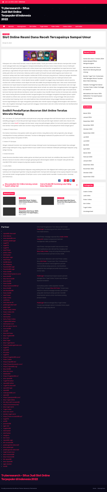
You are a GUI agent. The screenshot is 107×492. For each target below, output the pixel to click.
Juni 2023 (86, 141)
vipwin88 (6, 350)
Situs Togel (6, 340)
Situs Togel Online (9, 400)
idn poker (6, 352)
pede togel (6, 307)
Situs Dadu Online (42, 251)
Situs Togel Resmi (8, 343)
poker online (7, 253)
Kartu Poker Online (9, 319)
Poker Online (55, 26)
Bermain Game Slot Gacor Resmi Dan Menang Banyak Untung (66, 201)
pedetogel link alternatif (11, 445)
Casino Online (67, 26)
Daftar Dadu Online (9, 310)
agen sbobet (7, 464)
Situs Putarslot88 (8, 454)
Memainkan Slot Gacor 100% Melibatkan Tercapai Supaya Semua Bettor (28, 212)
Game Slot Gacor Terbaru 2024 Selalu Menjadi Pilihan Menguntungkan (28, 201)
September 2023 (88, 133)
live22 (16, 123)
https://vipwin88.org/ (10, 367)
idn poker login (8, 257)
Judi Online (78, 26)
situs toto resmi (8, 412)
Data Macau (7, 236)
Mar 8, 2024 (61, 204)
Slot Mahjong (7, 264)
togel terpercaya (9, 452)
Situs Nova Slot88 (8, 279)
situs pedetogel (8, 447)
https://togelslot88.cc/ (10, 376)
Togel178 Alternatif (9, 386)
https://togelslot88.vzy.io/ (11, 357)
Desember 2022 (88, 165)
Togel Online (44, 26)
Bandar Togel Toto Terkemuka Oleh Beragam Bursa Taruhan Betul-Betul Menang (93, 78)
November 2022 (88, 169)
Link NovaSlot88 (8, 291)
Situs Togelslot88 (8, 336)
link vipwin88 (7, 459)
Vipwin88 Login (8, 440)
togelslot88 (7, 428)
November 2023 (88, 125)
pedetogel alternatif (10, 305)
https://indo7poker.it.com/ (12, 274)
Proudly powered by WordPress (10, 488)
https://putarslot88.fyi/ (11, 286)
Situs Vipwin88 (7, 462)
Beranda (11, 26)
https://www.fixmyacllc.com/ (12, 364)
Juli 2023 (86, 137)
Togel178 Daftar (8, 381)
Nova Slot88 (7, 276)
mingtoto (6, 435)
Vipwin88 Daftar (8, 383)
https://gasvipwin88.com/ (11, 397)
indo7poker (7, 255)
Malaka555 (6, 374)
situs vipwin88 (7, 378)
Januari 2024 (87, 117)
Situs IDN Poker (8, 333)
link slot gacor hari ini (10, 326)
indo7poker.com (8, 324)
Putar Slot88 (7, 272)
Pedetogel (40, 229)
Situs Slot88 (7, 369)
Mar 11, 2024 (22, 204)
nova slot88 (7, 329)
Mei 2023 (86, 145)
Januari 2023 (87, 161)
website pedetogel (9, 241)
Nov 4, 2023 (22, 214)
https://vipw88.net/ (9, 362)
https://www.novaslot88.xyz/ (12, 416)
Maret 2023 (87, 153)
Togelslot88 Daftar (9, 321)
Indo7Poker (7, 250)
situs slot (6, 338)
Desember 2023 (88, 121)
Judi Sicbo (6, 300)
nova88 (5, 331)
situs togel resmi (8, 407)
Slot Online (33, 26)
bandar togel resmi (9, 414)
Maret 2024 (87, 113)
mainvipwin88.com (9, 393)
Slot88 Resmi (7, 262)
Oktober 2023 (87, 129)
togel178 (6, 243)
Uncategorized (88, 211)
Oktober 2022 (87, 173)
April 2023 (86, 149)
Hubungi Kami (21, 26)
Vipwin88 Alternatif (9, 234)
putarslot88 (7, 424)
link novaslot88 (8, 443)
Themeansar (33, 488)
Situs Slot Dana (8, 371)
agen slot (6, 426)
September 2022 (88, 177)
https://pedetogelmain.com (12, 345)
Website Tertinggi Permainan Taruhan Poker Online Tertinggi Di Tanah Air (93, 87)
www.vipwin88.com (9, 238)
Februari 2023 (87, 157)
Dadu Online (7, 298)
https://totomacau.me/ (11, 405)
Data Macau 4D (8, 302)
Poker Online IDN (8, 312)
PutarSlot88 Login (9, 267)
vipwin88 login (7, 388)
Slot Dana (6, 438)
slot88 (5, 421)
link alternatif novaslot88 (11, 402)
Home (94, 488)
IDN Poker (43, 261)
